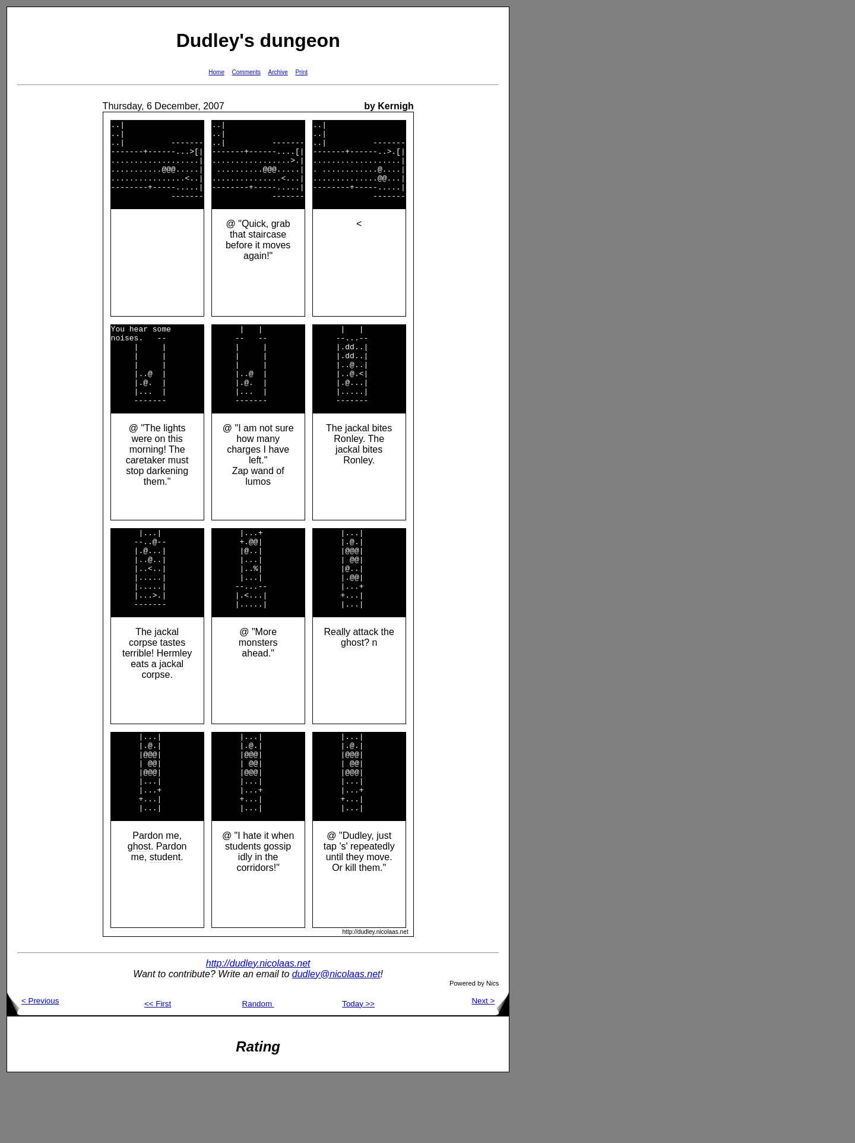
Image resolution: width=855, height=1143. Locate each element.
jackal (357, 460)
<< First (157, 1067)
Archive (278, 72)
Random (258, 1067)
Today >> (358, 1067)
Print (301, 72)
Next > (490, 1064)
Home (216, 72)
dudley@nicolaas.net (336, 1038)
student (165, 921)
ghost (352, 691)
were (141, 471)
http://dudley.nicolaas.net (258, 1027)
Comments (246, 72)
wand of (267, 503)
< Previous (33, 1064)
